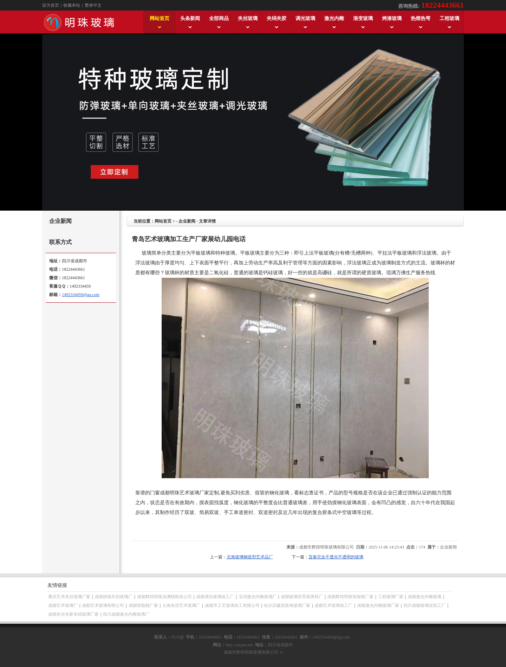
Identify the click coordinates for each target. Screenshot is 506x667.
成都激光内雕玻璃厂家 (378, 605)
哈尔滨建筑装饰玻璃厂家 (287, 605)
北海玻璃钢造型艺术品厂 (250, 556)
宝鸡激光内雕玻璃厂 (258, 596)
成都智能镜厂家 (143, 605)
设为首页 (50, 5)
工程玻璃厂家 (390, 596)
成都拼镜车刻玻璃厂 (113, 596)
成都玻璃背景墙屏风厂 (302, 596)
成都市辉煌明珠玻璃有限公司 (326, 547)
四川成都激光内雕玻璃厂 (126, 614)
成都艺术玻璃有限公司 (103, 605)
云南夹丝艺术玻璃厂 (181, 605)
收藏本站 (71, 5)
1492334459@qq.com (80, 294)
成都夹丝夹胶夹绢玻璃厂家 (73, 614)
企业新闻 (187, 221)
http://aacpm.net (239, 644)
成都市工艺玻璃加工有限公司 (232, 605)
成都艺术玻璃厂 (63, 605)
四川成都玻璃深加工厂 (424, 605)
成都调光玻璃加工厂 (215, 596)
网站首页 (163, 221)
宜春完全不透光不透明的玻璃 (336, 556)
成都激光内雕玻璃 (424, 596)
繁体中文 (93, 5)
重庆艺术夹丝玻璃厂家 (69, 596)
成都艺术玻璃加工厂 (333, 605)
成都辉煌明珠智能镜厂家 (350, 596)
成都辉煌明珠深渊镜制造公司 (164, 596)
